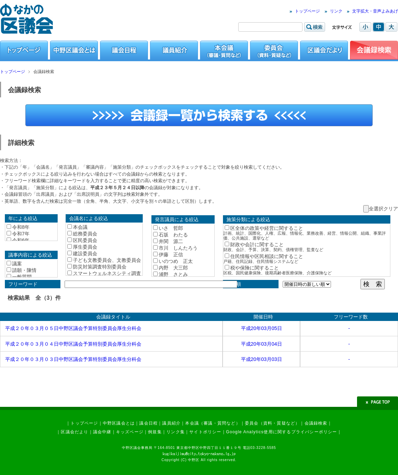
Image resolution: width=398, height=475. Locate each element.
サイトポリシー (205, 431)
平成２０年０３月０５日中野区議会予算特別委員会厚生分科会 (73, 328)
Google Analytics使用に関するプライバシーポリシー (281, 431)
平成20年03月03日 (261, 359)
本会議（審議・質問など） (212, 423)
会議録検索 (316, 423)
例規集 (155, 431)
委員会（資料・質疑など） (272, 423)
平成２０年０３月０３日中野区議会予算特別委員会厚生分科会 (73, 359)
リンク (336, 11)
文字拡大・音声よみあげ (375, 11)
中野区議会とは (119, 423)
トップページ (307, 11)
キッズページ (129, 431)
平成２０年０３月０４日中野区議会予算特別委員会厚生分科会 (73, 343)
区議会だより (74, 431)
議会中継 (102, 431)
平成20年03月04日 (261, 343)
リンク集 (175, 431)
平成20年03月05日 (261, 328)
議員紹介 (171, 423)
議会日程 (148, 423)
